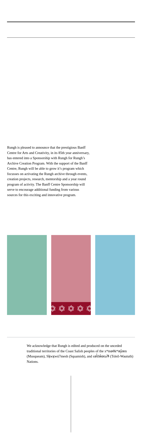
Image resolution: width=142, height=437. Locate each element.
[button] (11, 33)
